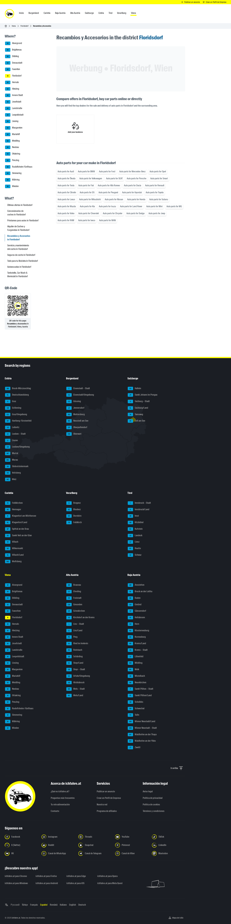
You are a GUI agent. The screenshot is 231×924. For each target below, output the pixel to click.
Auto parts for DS (87, 192)
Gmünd (134, 604)
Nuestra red (102, 804)
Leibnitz (12, 427)
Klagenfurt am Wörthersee (20, 516)
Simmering (13, 173)
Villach (11, 542)
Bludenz (73, 509)
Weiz (10, 479)
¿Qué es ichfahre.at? (60, 791)
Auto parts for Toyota (154, 192)
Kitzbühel (135, 522)
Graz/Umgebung (16, 414)
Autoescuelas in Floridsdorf (19, 266)
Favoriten (12, 69)
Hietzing (12, 89)
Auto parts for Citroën (67, 192)
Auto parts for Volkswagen (90, 178)
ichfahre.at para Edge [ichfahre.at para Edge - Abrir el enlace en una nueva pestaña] (76, 876)
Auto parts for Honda (136, 199)
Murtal (11, 453)
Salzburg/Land (138, 408)
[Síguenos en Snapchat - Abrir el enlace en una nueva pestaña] (95, 845)
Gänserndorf (137, 611)
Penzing (12, 160)
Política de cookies (151, 804)
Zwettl (134, 747)
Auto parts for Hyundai (132, 192)
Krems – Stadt (138, 650)
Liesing (11, 121)
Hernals (12, 82)
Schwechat (136, 708)
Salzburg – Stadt (139, 401)
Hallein (134, 388)
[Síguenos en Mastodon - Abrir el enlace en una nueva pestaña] (168, 853)
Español (43, 904)
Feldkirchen (14, 503)
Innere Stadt (14, 95)
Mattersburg (75, 414)
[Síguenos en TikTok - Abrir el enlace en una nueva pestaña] (168, 836)
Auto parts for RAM (66, 220)
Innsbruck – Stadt (139, 503)
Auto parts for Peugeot (108, 192)
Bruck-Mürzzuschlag (18, 388)
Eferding (73, 591)
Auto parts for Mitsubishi (90, 199)
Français (34, 904)
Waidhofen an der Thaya (142, 734)
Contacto (55, 811)
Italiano (63, 904)
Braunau (73, 585)
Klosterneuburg (138, 630)
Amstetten (136, 585)
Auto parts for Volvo (66, 213)
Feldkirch (74, 522)
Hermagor (13, 509)
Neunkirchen (137, 682)
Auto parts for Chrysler (112, 213)
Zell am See (136, 421)
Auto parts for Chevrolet (88, 213)
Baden (134, 598)
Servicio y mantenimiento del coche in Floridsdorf (18, 247)
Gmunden (74, 604)
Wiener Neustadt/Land (141, 721)
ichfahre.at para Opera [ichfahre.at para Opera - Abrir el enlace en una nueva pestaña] (107, 876)
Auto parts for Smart (159, 178)
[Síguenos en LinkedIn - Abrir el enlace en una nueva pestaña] (168, 845)
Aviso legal (148, 791)
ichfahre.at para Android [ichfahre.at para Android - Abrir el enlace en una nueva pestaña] (47, 883)
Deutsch (82, 904)
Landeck (135, 535)
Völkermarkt (14, 548)
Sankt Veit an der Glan (18, 535)
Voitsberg (13, 473)
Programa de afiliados (107, 811)
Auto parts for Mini (154, 206)
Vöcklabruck (75, 682)
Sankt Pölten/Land (140, 695)
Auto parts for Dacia (132, 185)
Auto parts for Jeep (157, 213)
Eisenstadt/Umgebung (80, 395)
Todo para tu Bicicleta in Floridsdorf (22, 260)
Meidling (12, 141)
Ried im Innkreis (77, 643)
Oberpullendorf (76, 427)
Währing (12, 180)
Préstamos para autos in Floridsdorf (22, 220)
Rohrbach (74, 650)
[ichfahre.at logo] (9, 13)
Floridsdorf (24, 26)
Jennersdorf (75, 408)
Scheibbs (135, 702)
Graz (10, 401)
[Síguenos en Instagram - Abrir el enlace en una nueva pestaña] (58, 836)
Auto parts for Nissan (114, 199)
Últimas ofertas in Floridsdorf (19, 205)
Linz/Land (74, 630)
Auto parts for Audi (66, 171)
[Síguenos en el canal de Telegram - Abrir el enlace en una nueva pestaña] (95, 853)
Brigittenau (13, 50)
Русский (15, 904)
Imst (133, 516)
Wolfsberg (13, 561)
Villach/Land (14, 555)
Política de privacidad (152, 798)
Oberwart (73, 434)
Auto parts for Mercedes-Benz (132, 171)
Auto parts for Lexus (66, 199)
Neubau (12, 147)
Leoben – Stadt (15, 434)
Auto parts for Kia (87, 206)
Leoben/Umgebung (17, 447)
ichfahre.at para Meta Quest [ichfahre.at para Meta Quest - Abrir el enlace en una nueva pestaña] (110, 883)
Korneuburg (137, 637)
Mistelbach (136, 676)
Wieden (12, 186)
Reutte (134, 548)
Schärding (74, 656)
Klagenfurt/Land (16, 522)
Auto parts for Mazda (67, 206)
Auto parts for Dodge (135, 213)
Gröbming (13, 408)
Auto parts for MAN (107, 220)
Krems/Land (137, 643)
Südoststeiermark (16, 466)
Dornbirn (73, 516)
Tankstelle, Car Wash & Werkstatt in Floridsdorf (17, 274)
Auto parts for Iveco (86, 220)
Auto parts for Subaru (158, 199)
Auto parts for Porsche (136, 178)
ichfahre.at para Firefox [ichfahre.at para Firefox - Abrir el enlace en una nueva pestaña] (46, 876)
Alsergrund (13, 43)
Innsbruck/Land (138, 509)
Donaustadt (13, 63)
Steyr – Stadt (75, 669)
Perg (71, 637)
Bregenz (73, 503)
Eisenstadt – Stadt (78, 388)
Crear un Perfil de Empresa (109, 798)
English (72, 904)
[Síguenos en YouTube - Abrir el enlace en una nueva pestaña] (131, 836)
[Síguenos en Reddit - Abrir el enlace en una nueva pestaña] (58, 845)
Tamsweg (135, 414)
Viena (14, 26)
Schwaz (134, 555)
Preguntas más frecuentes (63, 798)
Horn (133, 624)
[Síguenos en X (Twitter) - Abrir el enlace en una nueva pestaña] (21, 845)
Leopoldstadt (14, 115)
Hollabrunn (136, 617)
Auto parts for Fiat (86, 185)
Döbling (12, 56)
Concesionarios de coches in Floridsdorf (16, 212)
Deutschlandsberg (17, 395)
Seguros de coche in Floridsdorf (21, 255)
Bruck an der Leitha (140, 591)
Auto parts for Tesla (66, 185)
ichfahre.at (16, 917)
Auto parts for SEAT (114, 178)
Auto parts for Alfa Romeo (109, 185)
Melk (133, 669)
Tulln (133, 715)
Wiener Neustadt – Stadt (142, 728)
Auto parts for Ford (107, 171)
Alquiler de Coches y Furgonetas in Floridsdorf (18, 228)
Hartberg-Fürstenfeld (18, 421)
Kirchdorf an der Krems (80, 617)
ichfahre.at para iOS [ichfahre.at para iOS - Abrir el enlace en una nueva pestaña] (75, 883)
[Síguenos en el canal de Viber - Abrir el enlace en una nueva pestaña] (131, 853)
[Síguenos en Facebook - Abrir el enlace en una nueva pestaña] (21, 836)
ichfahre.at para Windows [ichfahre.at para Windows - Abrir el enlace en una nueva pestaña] (16, 883)
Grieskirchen (75, 611)
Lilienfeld (135, 656)
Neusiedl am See (77, 421)
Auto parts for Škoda (66, 178)
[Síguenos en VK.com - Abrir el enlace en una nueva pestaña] (21, 853)
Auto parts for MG (174, 206)
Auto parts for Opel (158, 171)
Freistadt (73, 598)
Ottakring (12, 154)
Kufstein (135, 529)
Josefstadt (13, 102)
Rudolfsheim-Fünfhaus (18, 167)
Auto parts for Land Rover (131, 206)
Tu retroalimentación (60, 804)
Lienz (133, 542)
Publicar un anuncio (106, 791)
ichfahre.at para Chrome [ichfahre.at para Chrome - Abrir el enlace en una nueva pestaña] (16, 876)
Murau (11, 460)
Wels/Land (74, 695)
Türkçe (25, 904)
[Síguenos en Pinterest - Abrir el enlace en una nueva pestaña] (131, 845)
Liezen (11, 440)
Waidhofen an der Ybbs (142, 741)
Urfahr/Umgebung (78, 676)
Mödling (135, 663)
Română (53, 904)
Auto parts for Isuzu (107, 206)
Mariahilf (12, 134)
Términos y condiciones (153, 811)
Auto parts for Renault (154, 185)
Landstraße (13, 108)
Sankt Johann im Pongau (142, 395)
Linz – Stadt (75, 624)
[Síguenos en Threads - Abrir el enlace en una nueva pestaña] (95, 836)
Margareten (13, 128)
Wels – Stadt (75, 689)
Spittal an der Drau (17, 529)
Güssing (73, 401)
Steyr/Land (74, 663)
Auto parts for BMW (86, 171)
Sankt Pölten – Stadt (140, 689)
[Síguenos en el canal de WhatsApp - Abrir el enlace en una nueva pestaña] (58, 853)
